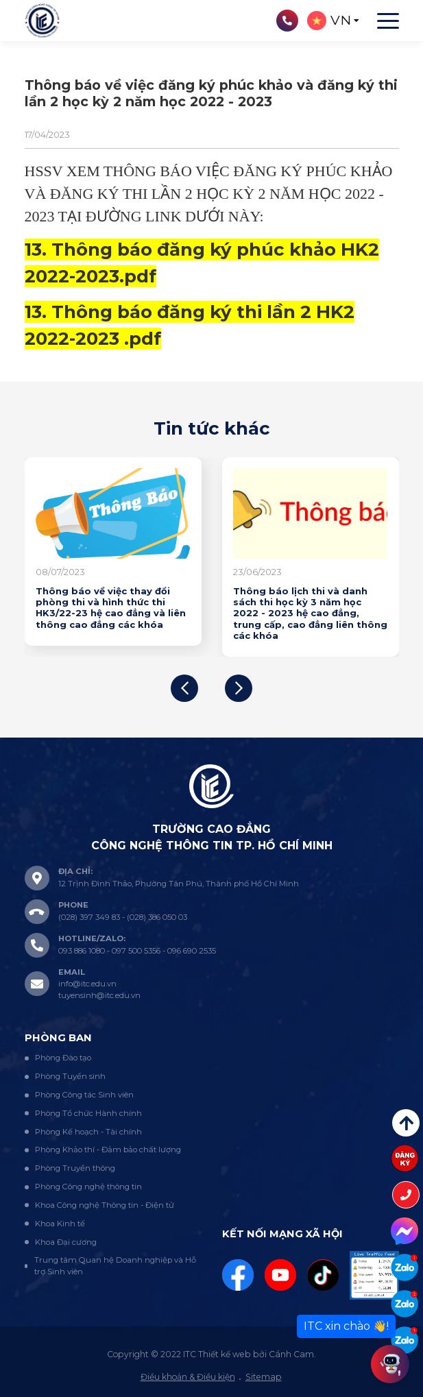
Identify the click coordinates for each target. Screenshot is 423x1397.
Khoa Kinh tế (60, 1223)
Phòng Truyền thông (75, 1168)
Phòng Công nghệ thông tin (88, 1186)
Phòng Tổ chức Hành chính (88, 1113)
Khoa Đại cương (66, 1242)
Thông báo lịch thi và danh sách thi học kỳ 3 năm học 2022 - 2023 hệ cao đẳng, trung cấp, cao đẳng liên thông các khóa (310, 613)
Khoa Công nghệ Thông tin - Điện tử (104, 1205)
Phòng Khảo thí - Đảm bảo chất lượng (108, 1149)
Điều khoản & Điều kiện (188, 1377)
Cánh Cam (291, 1354)
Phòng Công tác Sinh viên (84, 1095)
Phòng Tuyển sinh (70, 1076)
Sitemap (263, 1377)
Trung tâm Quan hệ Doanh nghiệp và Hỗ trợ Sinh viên (115, 1265)
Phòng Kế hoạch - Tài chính (88, 1132)
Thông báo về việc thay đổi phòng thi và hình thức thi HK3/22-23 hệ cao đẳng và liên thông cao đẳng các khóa (111, 607)
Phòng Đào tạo (63, 1057)
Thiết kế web (224, 1354)
